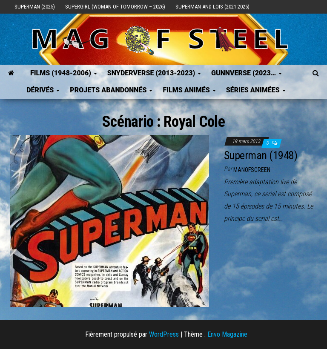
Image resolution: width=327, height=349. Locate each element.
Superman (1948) (260, 155)
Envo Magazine (227, 334)
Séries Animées (256, 90)
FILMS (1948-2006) (63, 73)
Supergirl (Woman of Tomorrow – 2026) (115, 6)
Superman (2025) (34, 6)
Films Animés (189, 90)
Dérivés (43, 90)
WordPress (164, 334)
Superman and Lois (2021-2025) (212, 6)
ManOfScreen (251, 169)
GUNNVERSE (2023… (246, 73)
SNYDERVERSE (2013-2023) (154, 73)
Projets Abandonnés (111, 90)
